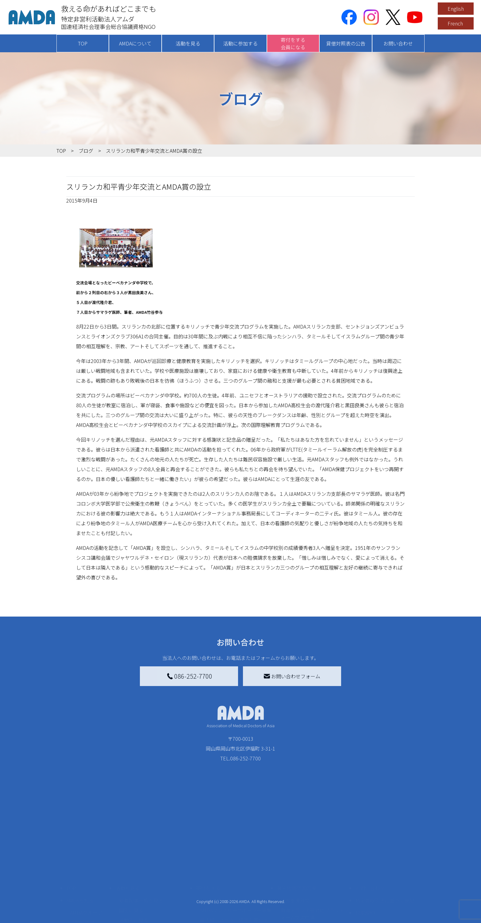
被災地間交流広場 (296, 835)
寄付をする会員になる (293, 43)
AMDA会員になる (218, 848)
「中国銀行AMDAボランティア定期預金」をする (235, 898)
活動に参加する (240, 43)
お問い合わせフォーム (292, 676)
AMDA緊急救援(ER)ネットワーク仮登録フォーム (154, 915)
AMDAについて (135, 43)
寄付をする (208, 835)
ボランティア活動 (138, 892)
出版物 (77, 889)
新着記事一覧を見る (141, 848)
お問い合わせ (398, 43)
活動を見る (188, 43)
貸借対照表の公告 (345, 43)
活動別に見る (133, 867)
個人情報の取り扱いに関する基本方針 (384, 876)
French (455, 23)
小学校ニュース (87, 880)
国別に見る (131, 858)
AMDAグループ (86, 860)
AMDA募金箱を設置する (226, 885)
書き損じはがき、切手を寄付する (234, 871)
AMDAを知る (80, 848)
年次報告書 (82, 917)
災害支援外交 (295, 848)
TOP (82, 43)
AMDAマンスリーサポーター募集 (235, 858)
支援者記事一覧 (217, 912)
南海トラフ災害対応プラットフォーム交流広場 (314, 861)
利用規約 (365, 860)
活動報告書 (82, 870)
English (456, 8)
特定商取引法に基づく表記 (384, 848)
